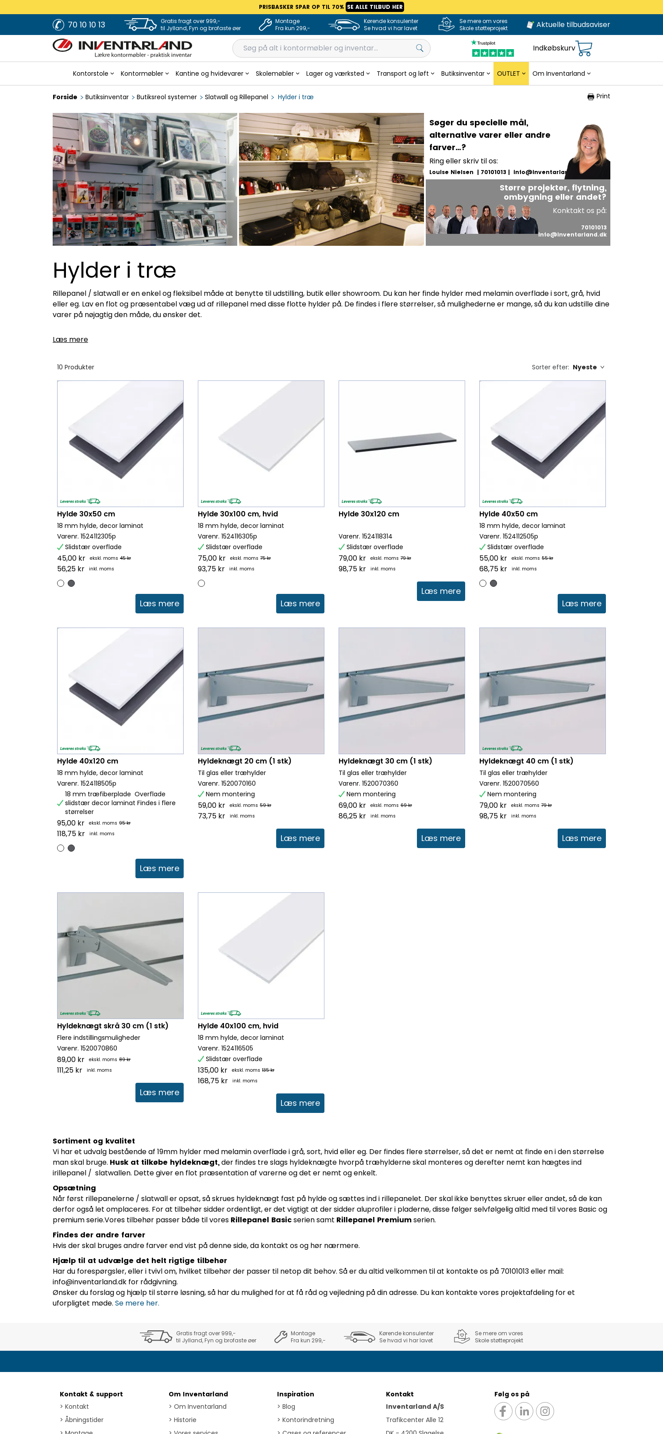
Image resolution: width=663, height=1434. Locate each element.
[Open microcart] (583, 48)
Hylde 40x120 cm (87, 761)
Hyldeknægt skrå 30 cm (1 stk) (113, 1096)
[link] (159, 603)
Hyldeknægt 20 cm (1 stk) (245, 761)
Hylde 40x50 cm (508, 514)
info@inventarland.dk (547, 172)
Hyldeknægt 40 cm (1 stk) (526, 761)
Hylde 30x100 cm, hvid (238, 514)
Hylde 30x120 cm (369, 514)
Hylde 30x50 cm (86, 514)
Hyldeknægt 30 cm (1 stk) (385, 761)
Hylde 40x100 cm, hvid (238, 1096)
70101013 (493, 172)
